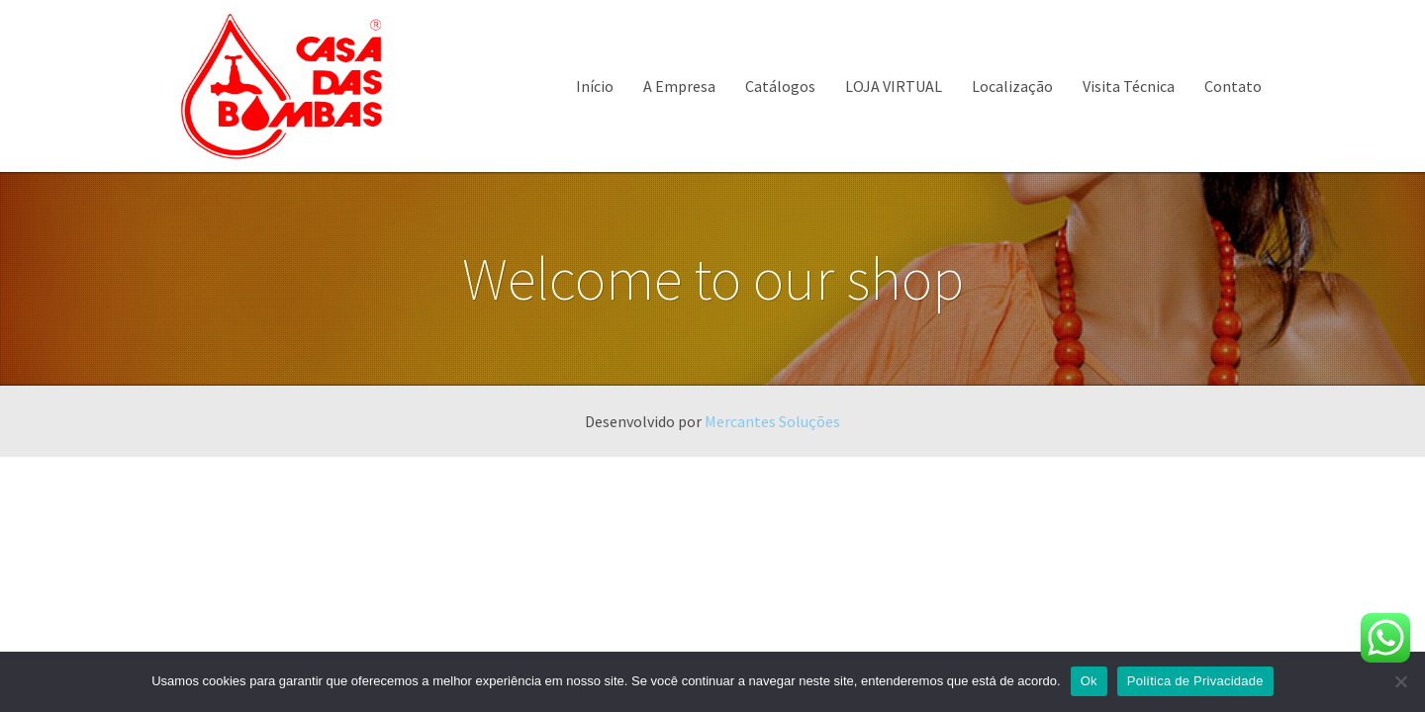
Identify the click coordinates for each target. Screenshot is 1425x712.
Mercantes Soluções (772, 421)
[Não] (1400, 681)
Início (595, 86)
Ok (1089, 680)
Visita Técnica (1129, 86)
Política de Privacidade (1195, 680)
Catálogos (780, 86)
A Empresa (679, 86)
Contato (1233, 86)
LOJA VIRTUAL (893, 86)
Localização (1012, 86)
